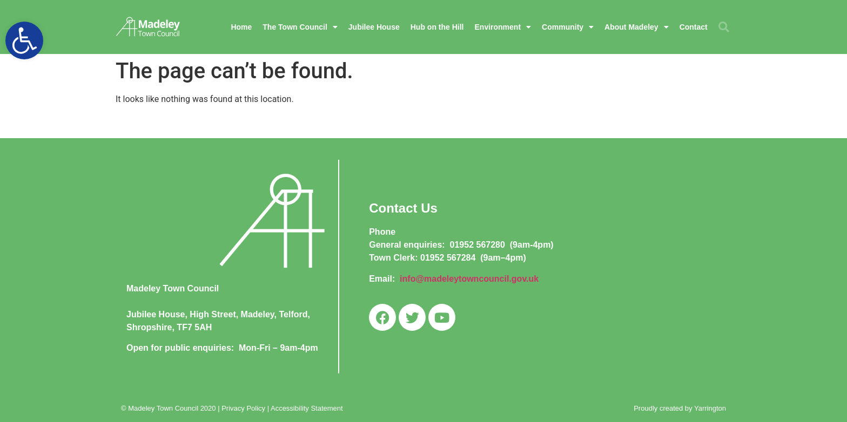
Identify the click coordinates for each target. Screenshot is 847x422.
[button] (24, 40)
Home (241, 27)
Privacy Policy (243, 408)
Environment (503, 27)
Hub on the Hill (437, 27)
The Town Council (300, 27)
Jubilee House (374, 27)
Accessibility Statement (307, 408)
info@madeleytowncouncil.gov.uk (469, 278)
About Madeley (636, 27)
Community (568, 27)
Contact (694, 27)
